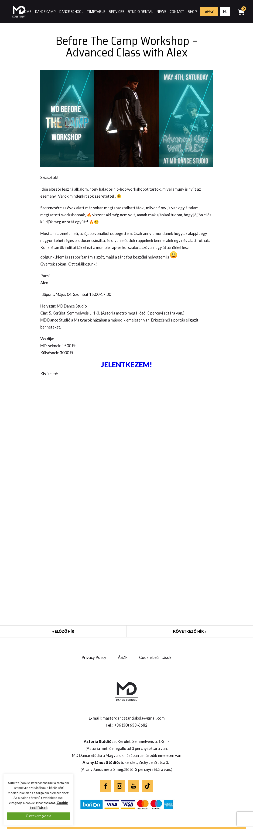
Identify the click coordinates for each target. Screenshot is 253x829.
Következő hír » (189, 631)
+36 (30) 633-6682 (130, 725)
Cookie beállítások (155, 657)
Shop (192, 11)
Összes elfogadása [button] (38, 816)
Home (26, 11)
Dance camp (45, 11)
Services (116, 11)
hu (225, 11)
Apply (209, 11)
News (161, 11)
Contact (177, 11)
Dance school (71, 11)
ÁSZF (122, 657)
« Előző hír (63, 631)
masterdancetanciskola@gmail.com (134, 718)
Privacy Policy (94, 657)
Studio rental (140, 11)
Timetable (96, 11)
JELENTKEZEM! (126, 364)
